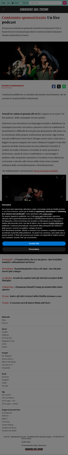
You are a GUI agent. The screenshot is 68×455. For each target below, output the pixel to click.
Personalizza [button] (34, 249)
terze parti (39, 216)
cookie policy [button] (47, 214)
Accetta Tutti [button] (34, 243)
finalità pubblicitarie (56, 223)
